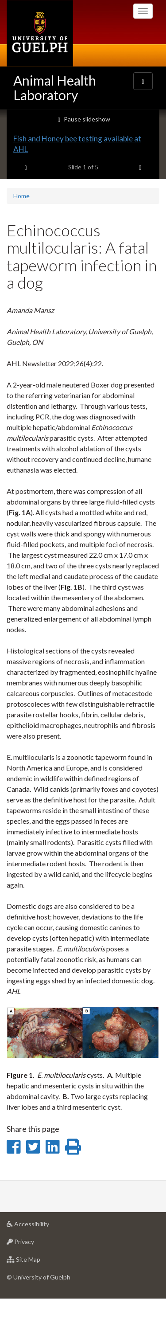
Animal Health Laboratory (54, 87)
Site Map (37, 1301)
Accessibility (42, 1265)
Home (21, 235)
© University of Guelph (38, 1316)
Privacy (34, 1283)
